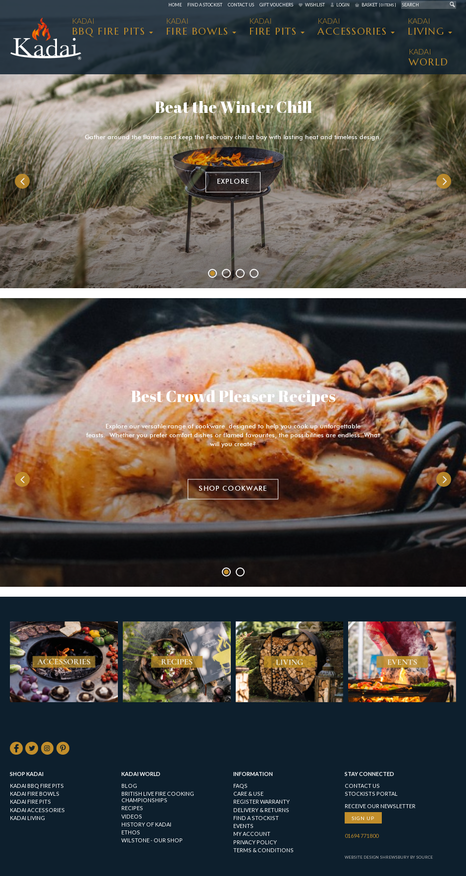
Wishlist (315, 4)
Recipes (132, 808)
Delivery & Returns (261, 810)
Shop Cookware (233, 489)
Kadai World (140, 774)
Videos (131, 816)
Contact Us (241, 4)
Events (243, 826)
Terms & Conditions (263, 850)
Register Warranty (261, 802)
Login (343, 4)
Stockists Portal (371, 794)
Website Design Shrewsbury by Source (389, 857)
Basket (379, 4)
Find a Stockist (204, 4)
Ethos (130, 832)
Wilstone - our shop (152, 840)
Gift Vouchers (276, 4)
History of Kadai (146, 825)
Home (175, 4)
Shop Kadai (27, 774)
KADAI (109, 27)
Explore (233, 182)
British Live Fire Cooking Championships (157, 797)
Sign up (363, 818)
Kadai (429, 57)
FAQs (240, 786)
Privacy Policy (255, 842)
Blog (129, 786)
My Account (251, 834)
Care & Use (248, 794)
